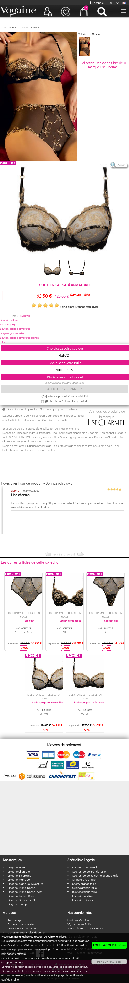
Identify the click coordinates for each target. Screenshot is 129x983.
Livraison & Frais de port (23, 928)
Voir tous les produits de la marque (106, 417)
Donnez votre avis (59, 483)
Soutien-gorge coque (70, 620)
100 (59, 369)
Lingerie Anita (16, 867)
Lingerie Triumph (18, 904)
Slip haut (29, 620)
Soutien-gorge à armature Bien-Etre (49, 702)
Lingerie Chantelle (19, 871)
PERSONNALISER (109, 961)
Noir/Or (64, 355)
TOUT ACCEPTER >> (109, 945)
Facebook (97, 3)
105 (70, 369)
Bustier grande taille (84, 892)
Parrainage (14, 920)
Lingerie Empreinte (19, 875)
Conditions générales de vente (26, 932)
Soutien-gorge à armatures (15, 328)
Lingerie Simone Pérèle (22, 900)
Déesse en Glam (30, 27)
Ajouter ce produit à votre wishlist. (65, 396)
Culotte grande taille (84, 888)
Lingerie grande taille (12, 333)
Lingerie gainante (83, 900)
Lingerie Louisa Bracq (21, 896)
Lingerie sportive (82, 896)
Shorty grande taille (84, 883)
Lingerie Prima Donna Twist (25, 892)
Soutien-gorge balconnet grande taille (95, 875)
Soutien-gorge (8, 324)
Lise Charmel (10, 27)
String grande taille (84, 879)
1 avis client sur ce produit (22, 483)
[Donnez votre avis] (86, 307)
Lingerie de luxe (9, 320)
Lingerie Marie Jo (19, 879)
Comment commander (21, 924)
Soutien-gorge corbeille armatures (90, 702)
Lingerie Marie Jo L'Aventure (25, 883)
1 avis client (67, 307)
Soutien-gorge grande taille (89, 871)
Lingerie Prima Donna (21, 888)
